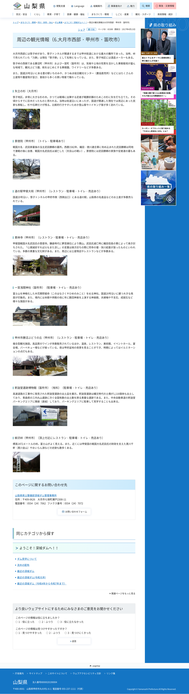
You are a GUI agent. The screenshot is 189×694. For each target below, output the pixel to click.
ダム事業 (58, 22)
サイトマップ (35, 673)
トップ (16, 22)
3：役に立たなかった (72, 622)
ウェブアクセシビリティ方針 (87, 673)
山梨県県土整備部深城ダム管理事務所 (36, 495)
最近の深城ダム (25, 571)
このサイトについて (57, 673)
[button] (59, 5)
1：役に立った (27, 622)
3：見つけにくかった (79, 633)
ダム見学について (27, 559)
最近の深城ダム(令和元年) (31, 577)
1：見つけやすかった (30, 633)
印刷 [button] (93, 29)
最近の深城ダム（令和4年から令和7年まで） (41, 583)
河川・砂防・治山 (45, 22)
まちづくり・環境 (28, 22)
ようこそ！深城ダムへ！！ (75, 22)
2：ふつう (47, 622)
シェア (81, 30)
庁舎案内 (19, 673)
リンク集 (110, 673)
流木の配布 (23, 565)
